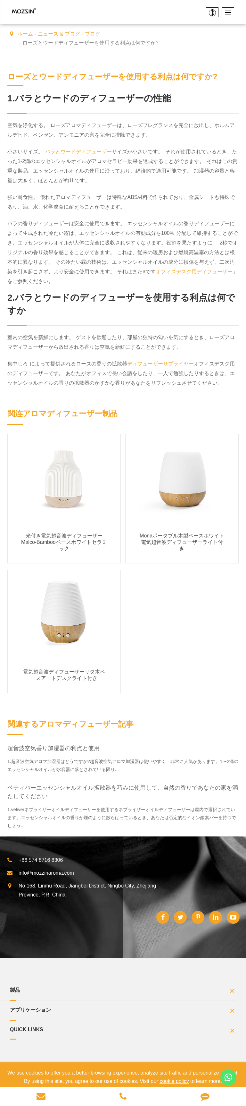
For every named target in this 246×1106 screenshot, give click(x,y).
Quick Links (123, 1031)
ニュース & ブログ (59, 34)
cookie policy (174, 1081)
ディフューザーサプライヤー (160, 363)
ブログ (92, 34)
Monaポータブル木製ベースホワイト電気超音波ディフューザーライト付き (182, 542)
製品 (123, 991)
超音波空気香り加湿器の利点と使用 (53, 748)
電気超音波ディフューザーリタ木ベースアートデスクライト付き (64, 675)
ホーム (25, 34)
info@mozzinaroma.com (40, 873)
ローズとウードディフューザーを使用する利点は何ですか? (90, 43)
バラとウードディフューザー (78, 151)
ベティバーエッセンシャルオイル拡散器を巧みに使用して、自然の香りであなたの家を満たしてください (122, 792)
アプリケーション (123, 1011)
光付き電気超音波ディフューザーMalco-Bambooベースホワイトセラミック (64, 542)
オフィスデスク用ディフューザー (194, 271)
